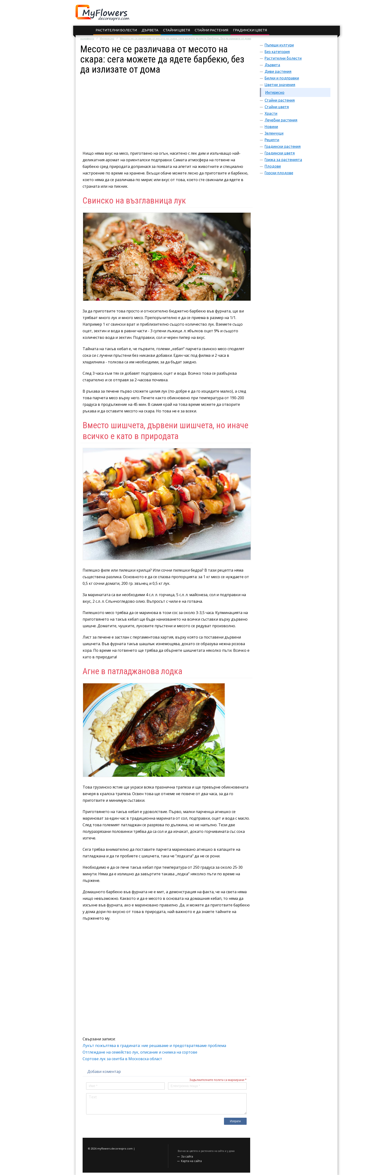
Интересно (107, 38)
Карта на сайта (191, 1161)
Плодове (273, 166)
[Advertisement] (166, 108)
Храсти (271, 113)
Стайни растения (211, 30)
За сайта (187, 1156)
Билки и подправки (282, 78)
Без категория (277, 52)
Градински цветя (250, 30)
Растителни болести (116, 30)
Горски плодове (279, 173)
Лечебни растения (281, 120)
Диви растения (278, 71)
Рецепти (272, 140)
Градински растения (283, 146)
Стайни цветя (176, 30)
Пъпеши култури (279, 45)
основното (87, 38)
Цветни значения (280, 85)
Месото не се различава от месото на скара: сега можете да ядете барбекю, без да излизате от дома (185, 38)
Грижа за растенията (283, 160)
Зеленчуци (274, 133)
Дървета (150, 30)
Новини (271, 127)
